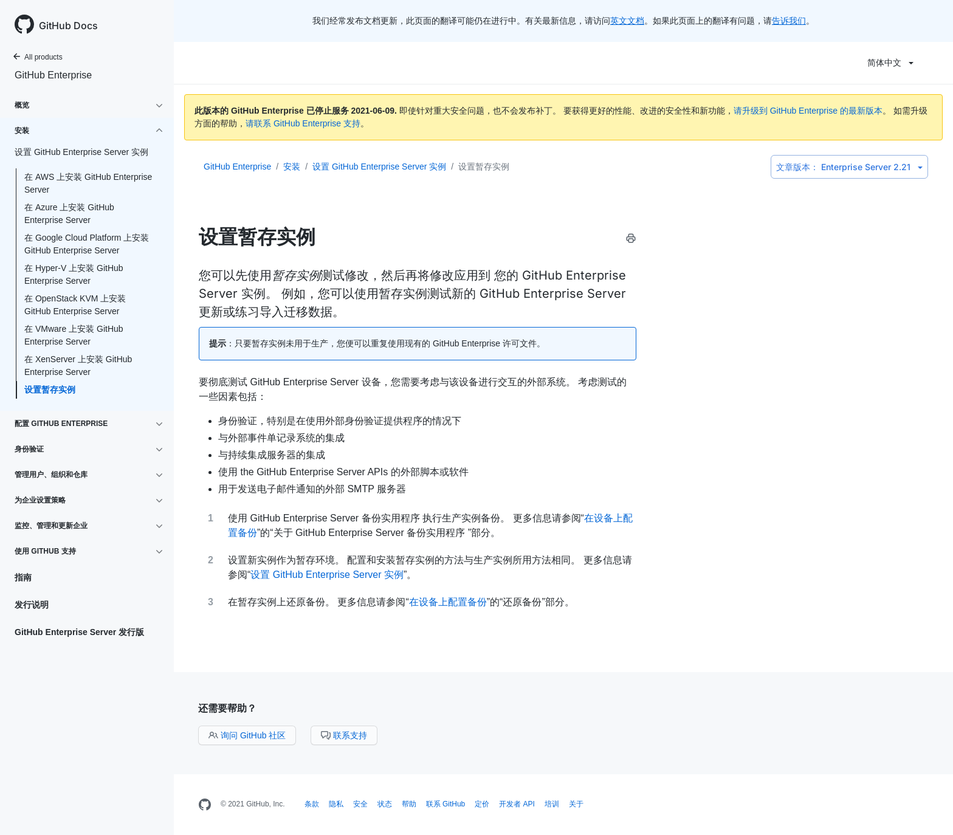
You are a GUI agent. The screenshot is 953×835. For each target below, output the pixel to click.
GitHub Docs (68, 25)
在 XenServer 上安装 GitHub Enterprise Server (78, 365)
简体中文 (890, 62)
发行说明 (32, 605)
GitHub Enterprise (53, 75)
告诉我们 (789, 21)
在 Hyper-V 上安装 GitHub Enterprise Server (73, 274)
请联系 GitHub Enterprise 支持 (303, 123)
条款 (311, 804)
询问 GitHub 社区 (247, 735)
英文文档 (627, 21)
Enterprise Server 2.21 (849, 166)
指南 (23, 577)
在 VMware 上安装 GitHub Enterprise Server (73, 335)
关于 (576, 804)
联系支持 (344, 735)
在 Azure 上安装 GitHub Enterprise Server (69, 213)
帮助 (409, 804)
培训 (552, 804)
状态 (384, 804)
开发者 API (517, 804)
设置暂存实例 (49, 389)
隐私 (336, 804)
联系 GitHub (446, 804)
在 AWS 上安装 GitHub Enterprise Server (88, 183)
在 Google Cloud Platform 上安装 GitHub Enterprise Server (86, 244)
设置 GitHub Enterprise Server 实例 (379, 166)
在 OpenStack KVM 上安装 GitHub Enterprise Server (75, 305)
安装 (291, 166)
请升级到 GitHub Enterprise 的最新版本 (808, 110)
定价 (482, 804)
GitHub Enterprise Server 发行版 (79, 632)
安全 (360, 804)
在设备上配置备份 (448, 602)
